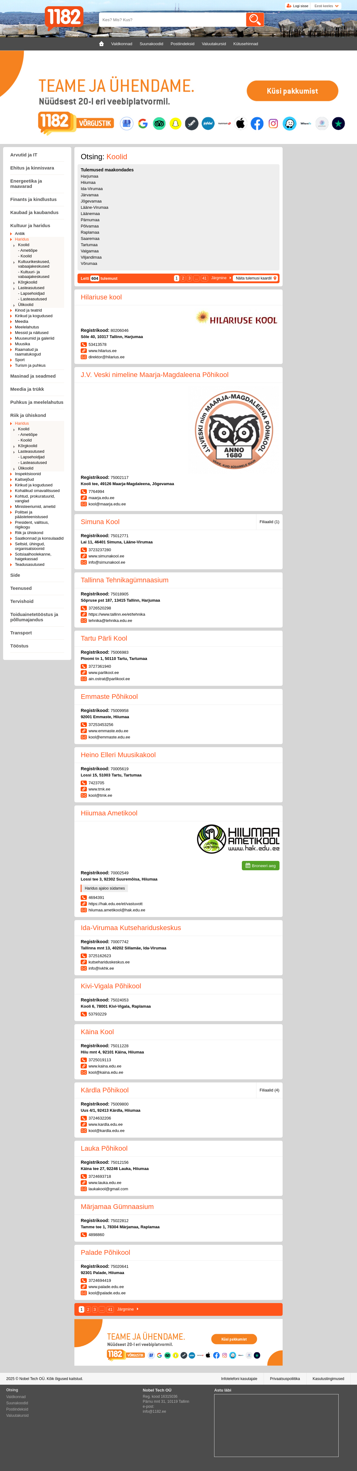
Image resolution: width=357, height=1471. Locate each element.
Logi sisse (300, 6)
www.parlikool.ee (103, 672)
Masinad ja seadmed (33, 376)
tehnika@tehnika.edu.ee (110, 620)
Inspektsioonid (28, 473)
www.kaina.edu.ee (104, 1066)
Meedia (21, 321)
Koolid (23, 244)
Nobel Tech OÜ (32, 1379)
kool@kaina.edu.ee (105, 1072)
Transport (21, 632)
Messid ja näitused (32, 332)
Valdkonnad (16, 1397)
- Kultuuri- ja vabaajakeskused (33, 274)
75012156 (119, 1162)
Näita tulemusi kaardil (254, 278)
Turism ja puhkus (30, 365)
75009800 (119, 1104)
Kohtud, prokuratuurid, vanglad (35, 498)
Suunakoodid (17, 1403)
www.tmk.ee (99, 789)
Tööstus (19, 645)
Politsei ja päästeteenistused (31, 514)
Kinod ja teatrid (28, 310)
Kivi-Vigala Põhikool (111, 986)
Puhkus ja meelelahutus (36, 402)
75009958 (119, 710)
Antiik (20, 233)
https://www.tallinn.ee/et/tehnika (116, 614)
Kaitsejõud (24, 479)
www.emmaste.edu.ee (108, 730)
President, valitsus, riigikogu (32, 524)
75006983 (119, 652)
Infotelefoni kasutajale (239, 1379)
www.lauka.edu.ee (104, 1182)
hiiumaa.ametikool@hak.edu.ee (116, 910)
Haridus (22, 239)
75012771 (119, 535)
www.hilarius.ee (102, 350)
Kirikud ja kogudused (34, 315)
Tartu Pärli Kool (104, 638)
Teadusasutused (30, 564)
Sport (20, 359)
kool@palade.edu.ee (106, 1293)
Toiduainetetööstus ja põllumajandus (34, 617)
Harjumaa (89, 176)
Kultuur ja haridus (30, 225)
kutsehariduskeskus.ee (108, 962)
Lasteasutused (31, 287)
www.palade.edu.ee (106, 1286)
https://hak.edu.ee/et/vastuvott (115, 903)
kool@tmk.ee (100, 795)
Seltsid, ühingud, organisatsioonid (30, 546)
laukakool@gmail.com (108, 1189)
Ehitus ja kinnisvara (32, 167)
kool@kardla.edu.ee (106, 1130)
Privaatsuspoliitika (285, 1379)
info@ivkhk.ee (101, 968)
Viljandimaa (91, 257)
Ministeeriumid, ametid (35, 506)
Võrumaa (89, 263)
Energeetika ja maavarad (26, 183)
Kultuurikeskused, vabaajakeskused (34, 264)
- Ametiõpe (27, 250)
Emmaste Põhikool (109, 696)
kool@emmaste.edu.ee (109, 737)
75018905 (119, 594)
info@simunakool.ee (106, 562)
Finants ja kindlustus (33, 199)
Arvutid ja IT (23, 154)
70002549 (119, 873)
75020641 (119, 1266)
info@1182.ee (154, 1411)
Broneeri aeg (263, 865)
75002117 (119, 477)
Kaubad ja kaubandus (34, 212)
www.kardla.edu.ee (105, 1124)
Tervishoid (22, 601)
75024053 (119, 1000)
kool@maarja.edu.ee (107, 504)
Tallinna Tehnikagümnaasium (124, 580)
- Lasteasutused (32, 299)
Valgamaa (90, 251)
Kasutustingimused (328, 1379)
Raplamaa (90, 232)
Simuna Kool (100, 522)
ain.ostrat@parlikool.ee (109, 678)
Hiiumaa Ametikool (109, 813)
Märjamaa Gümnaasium (117, 1207)
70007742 (119, 941)
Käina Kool (97, 1032)
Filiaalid (269, 521)
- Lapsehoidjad (31, 293)
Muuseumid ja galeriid (34, 338)
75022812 (119, 1220)
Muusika (22, 343)
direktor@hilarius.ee (106, 357)
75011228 (119, 1046)
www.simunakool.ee (106, 556)
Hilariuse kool (101, 297)
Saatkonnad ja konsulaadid (39, 538)
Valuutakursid (17, 1415)
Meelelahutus (27, 327)
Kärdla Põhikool (105, 1090)
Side (15, 575)
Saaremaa (90, 238)
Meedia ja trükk (27, 389)
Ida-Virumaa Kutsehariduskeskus (131, 928)
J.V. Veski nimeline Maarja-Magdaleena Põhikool (154, 375)
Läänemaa (90, 213)
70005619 (119, 769)
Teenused (21, 588)
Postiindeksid (17, 1409)
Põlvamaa (90, 226)
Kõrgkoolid (27, 282)
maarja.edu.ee (101, 497)
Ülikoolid (25, 304)
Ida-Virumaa (92, 188)
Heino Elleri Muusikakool (118, 755)
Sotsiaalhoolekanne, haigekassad (33, 556)
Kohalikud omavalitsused (37, 490)
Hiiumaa (88, 182)
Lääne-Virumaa (94, 207)
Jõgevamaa (91, 201)
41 (204, 278)
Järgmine (219, 278)
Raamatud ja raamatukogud (28, 351)
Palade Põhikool (105, 1252)
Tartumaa (89, 244)
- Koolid (25, 256)
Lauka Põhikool (104, 1148)
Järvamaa (89, 195)
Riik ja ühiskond (28, 415)
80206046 (119, 330)
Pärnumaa (90, 219)
